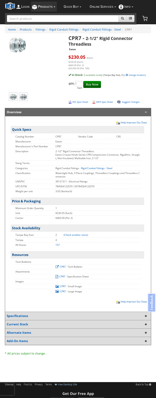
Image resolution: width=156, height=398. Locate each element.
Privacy (39, 385)
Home (12, 29)
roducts (46, 7)
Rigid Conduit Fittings (64, 29)
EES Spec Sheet (80, 101)
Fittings (41, 29)
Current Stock (77, 324)
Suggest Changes (131, 101)
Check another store (75, 235)
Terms (48, 385)
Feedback (151, 303)
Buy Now (92, 84)
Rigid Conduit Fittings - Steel (101, 29)
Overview (77, 112)
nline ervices (103, 7)
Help (18, 385)
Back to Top (143, 385)
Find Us (28, 385)
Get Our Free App (78, 393)
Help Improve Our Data (131, 122)
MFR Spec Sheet (104, 101)
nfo (128, 7)
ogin (25, 7)
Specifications (77, 316)
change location (135, 74)
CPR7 (60, 266)
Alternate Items (77, 333)
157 (57, 245)
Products (26, 29)
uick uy (72, 7)
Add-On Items (77, 341)
